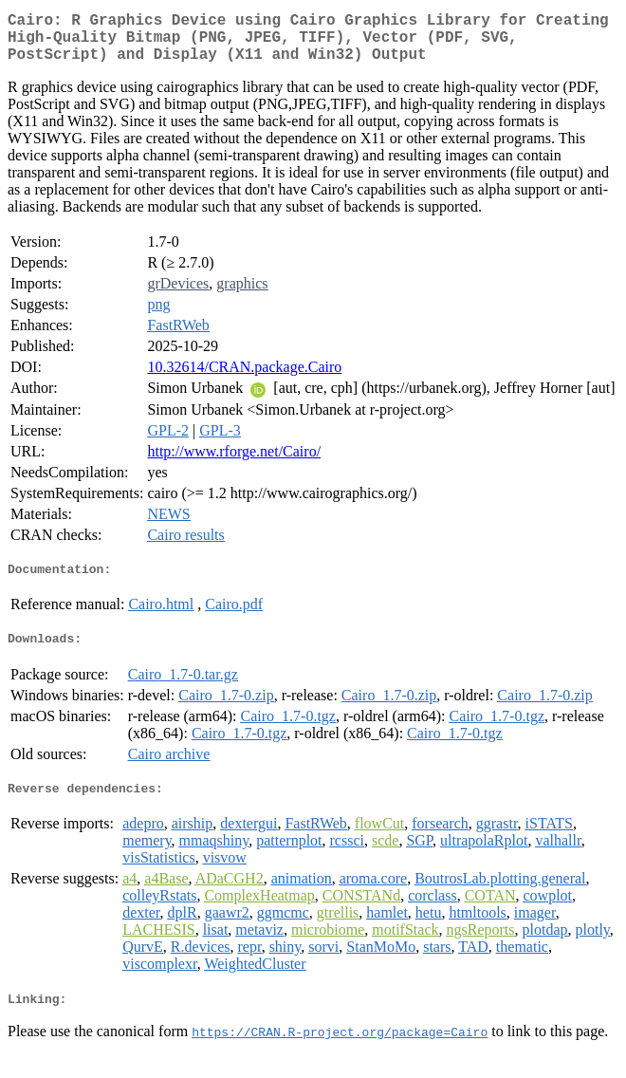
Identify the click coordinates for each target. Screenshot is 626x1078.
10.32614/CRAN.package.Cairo (244, 378)
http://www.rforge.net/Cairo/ (234, 463)
